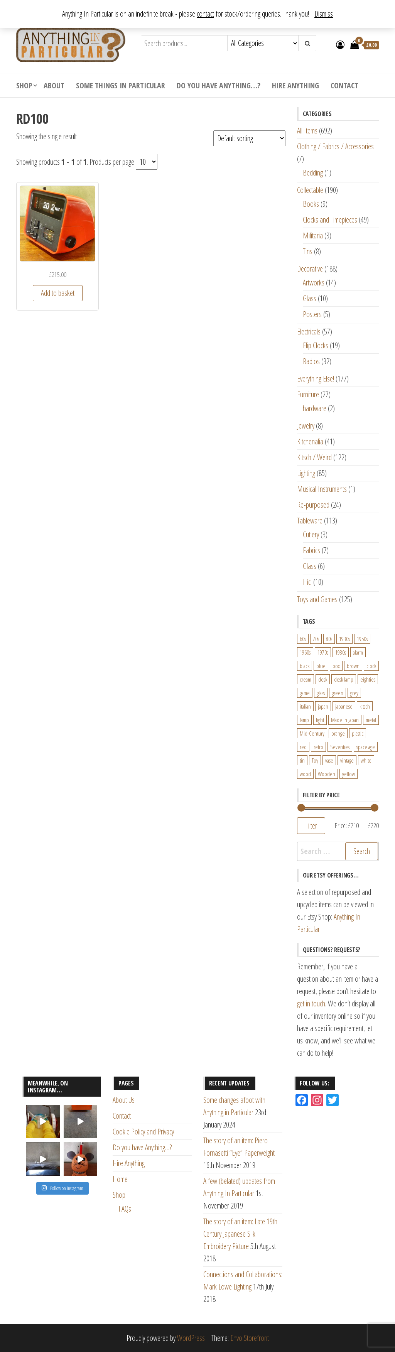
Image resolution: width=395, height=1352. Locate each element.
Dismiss (323, 13)
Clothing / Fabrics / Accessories (335, 146)
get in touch (311, 1003)
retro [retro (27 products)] (318, 747)
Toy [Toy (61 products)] (315, 760)
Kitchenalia (310, 441)
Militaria (313, 235)
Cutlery (311, 534)
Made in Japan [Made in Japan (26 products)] (345, 720)
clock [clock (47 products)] (371, 666)
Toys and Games (317, 599)
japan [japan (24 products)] (323, 706)
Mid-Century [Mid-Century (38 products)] (312, 733)
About (54, 85)
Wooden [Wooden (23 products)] (326, 774)
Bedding (313, 172)
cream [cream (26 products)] (305, 679)
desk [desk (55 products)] (322, 679)
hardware (314, 408)
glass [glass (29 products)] (321, 693)
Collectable (310, 190)
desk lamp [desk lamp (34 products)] (343, 679)
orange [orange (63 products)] (338, 733)
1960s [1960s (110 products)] (305, 652)
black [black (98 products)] (304, 666)
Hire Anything (295, 85)
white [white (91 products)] (366, 760)
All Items (307, 130)
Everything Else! (315, 378)
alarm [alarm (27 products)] (358, 652)
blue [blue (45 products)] (321, 666)
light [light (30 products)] (320, 720)
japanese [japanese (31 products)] (344, 706)
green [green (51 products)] (337, 693)
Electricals (309, 331)
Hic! (307, 582)
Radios (311, 361)
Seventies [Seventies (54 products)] (339, 747)
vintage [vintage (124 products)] (347, 760)
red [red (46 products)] (303, 747)
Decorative (310, 268)
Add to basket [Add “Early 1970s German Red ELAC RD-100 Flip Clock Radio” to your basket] (57, 293)
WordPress (191, 1338)
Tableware (309, 520)
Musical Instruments (322, 489)
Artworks (313, 282)
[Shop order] (249, 138)
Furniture (308, 394)
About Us (124, 1100)
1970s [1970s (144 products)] (322, 652)
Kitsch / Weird (314, 457)
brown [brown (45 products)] (353, 666)
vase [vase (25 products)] (329, 760)
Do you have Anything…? (218, 85)
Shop (24, 85)
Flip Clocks (315, 345)
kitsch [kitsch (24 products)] (365, 706)
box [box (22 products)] (336, 666)
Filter (311, 825)
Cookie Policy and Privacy (143, 1131)
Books (311, 204)
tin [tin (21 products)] (302, 760)
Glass (309, 298)
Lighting (306, 473)
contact (205, 13)
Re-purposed (313, 505)
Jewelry (305, 425)
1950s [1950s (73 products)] (362, 639)
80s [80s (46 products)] (329, 639)
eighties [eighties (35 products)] (367, 679)
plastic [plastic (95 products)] (357, 733)
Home (120, 1179)
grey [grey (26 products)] (354, 693)
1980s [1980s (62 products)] (340, 652)
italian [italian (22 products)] (305, 706)
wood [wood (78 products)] (305, 774)
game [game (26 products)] (305, 693)
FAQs (124, 1208)
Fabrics (311, 550)
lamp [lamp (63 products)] (304, 720)
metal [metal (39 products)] (371, 720)
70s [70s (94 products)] (316, 639)
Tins (307, 251)
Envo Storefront (249, 1338)
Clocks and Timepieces (330, 219)
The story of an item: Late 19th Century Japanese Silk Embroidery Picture (240, 1233)
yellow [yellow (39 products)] (348, 774)
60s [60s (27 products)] (303, 639)
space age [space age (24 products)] (365, 747)
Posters (312, 314)
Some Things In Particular (120, 85)
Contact (344, 85)
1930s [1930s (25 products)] (344, 639)
